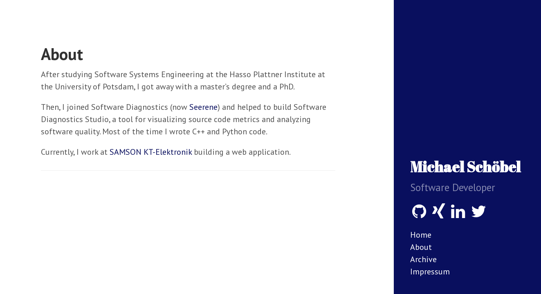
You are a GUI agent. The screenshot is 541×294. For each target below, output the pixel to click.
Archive (423, 259)
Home (420, 234)
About (421, 247)
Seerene (203, 107)
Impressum (430, 271)
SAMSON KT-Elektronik (151, 152)
